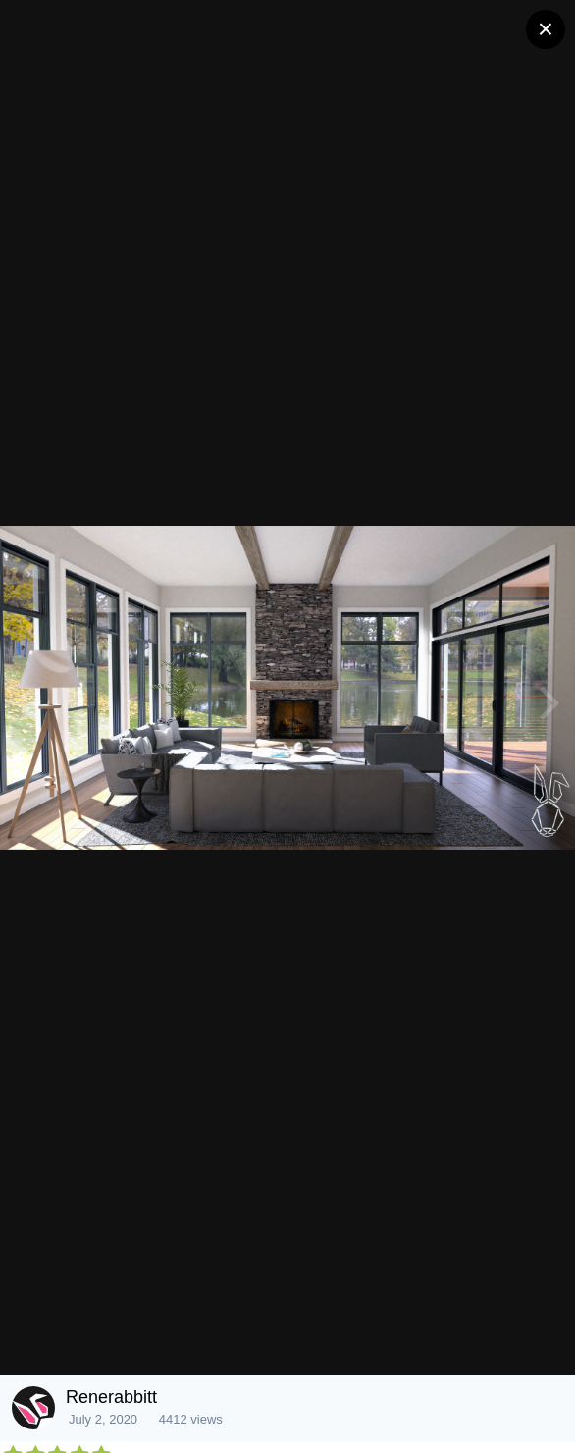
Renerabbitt (111, 1397)
